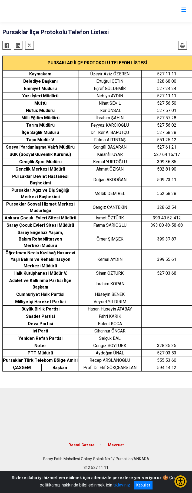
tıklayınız (121, 485)
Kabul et (143, 485)
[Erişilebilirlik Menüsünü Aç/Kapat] (180, 481)
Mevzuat (116, 445)
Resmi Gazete (81, 445)
